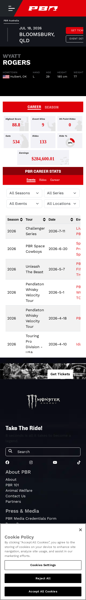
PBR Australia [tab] (11, 20)
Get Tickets (60, 374)
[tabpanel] (43, 35)
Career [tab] (55, 179)
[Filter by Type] (24, 203)
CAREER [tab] (34, 106)
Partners (13, 501)
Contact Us (15, 496)
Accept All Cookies (43, 591)
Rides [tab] (43, 179)
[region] (43, 561)
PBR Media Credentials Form (31, 518)
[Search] (47, 452)
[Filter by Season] (24, 193)
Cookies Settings (43, 565)
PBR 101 (12, 485)
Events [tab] (31, 179)
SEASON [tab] (52, 107)
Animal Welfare (19, 490)
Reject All (43, 578)
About (11, 479)
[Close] (80, 530)
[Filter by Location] (62, 203)
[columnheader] (15, 219)
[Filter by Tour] (62, 193)
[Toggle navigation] (11, 8)
